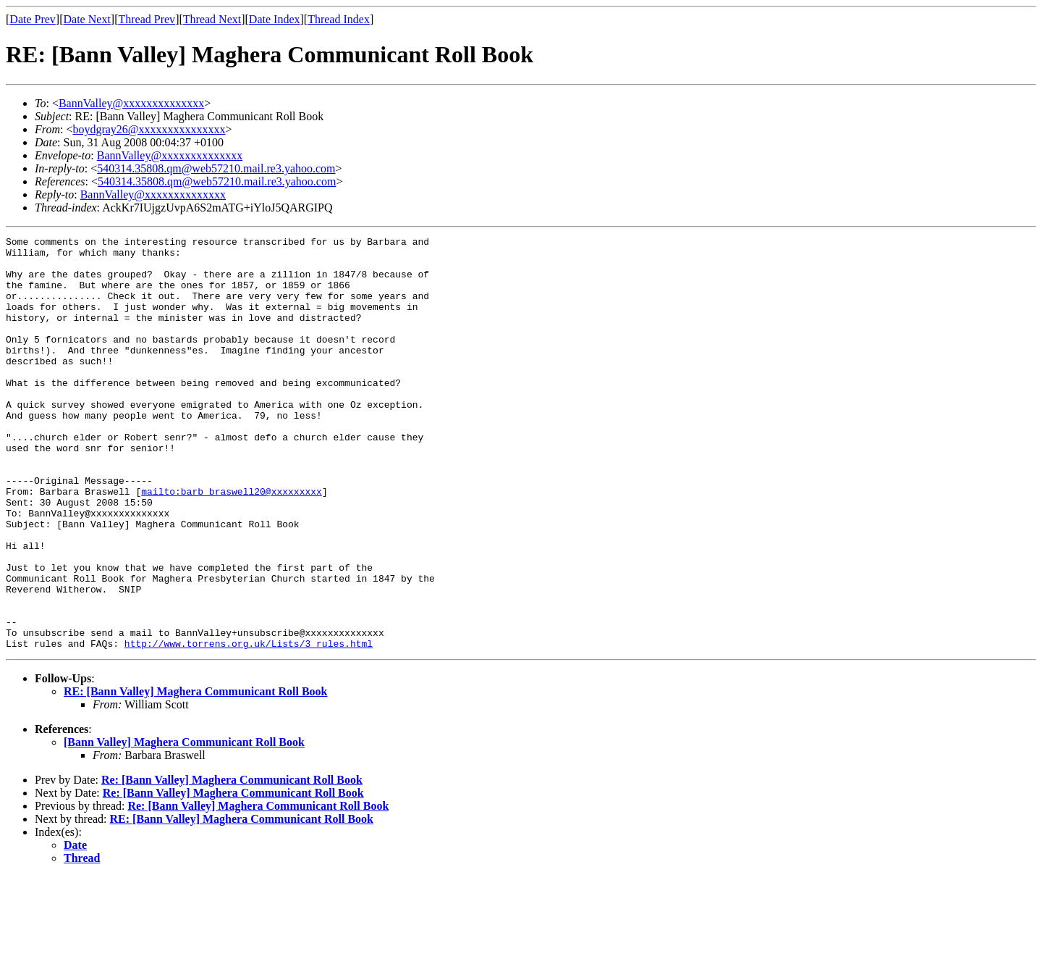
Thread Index (339, 19)
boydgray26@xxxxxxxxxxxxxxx (148, 129)
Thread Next (212, 19)
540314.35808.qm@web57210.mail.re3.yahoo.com (216, 168)
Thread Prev (146, 19)
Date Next (87, 19)
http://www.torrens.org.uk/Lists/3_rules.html (248, 725)
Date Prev (32, 19)
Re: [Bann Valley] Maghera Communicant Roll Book (232, 862)
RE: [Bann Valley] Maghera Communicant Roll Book (195, 774)
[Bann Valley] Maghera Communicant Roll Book (184, 824)
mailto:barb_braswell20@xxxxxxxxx (231, 543)
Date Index (274, 19)
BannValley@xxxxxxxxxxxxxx (131, 103)
